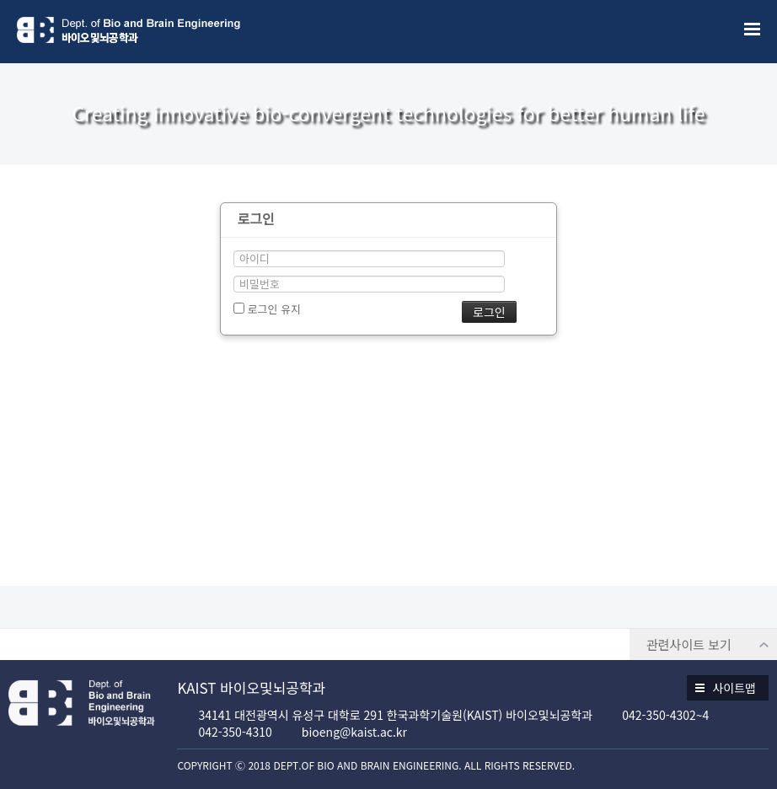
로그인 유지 (267, 309)
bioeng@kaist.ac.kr (354, 731)
